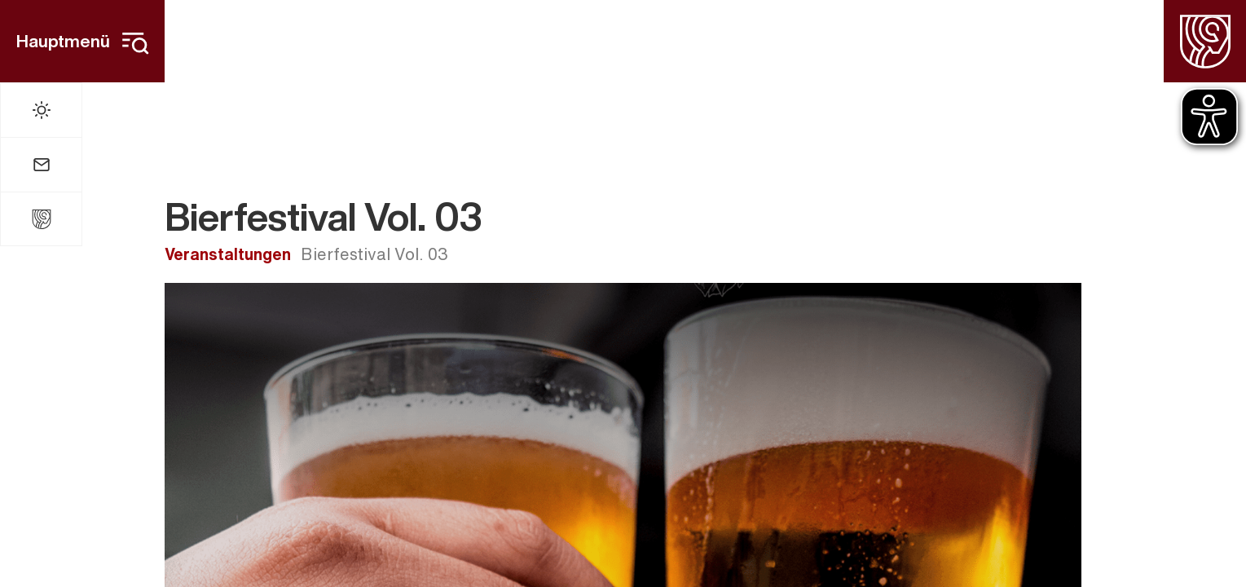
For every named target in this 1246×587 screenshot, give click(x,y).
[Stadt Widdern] (41, 218)
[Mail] (41, 165)
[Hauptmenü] (82, 41)
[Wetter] (41, 110)
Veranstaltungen (228, 254)
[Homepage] (1205, 41)
